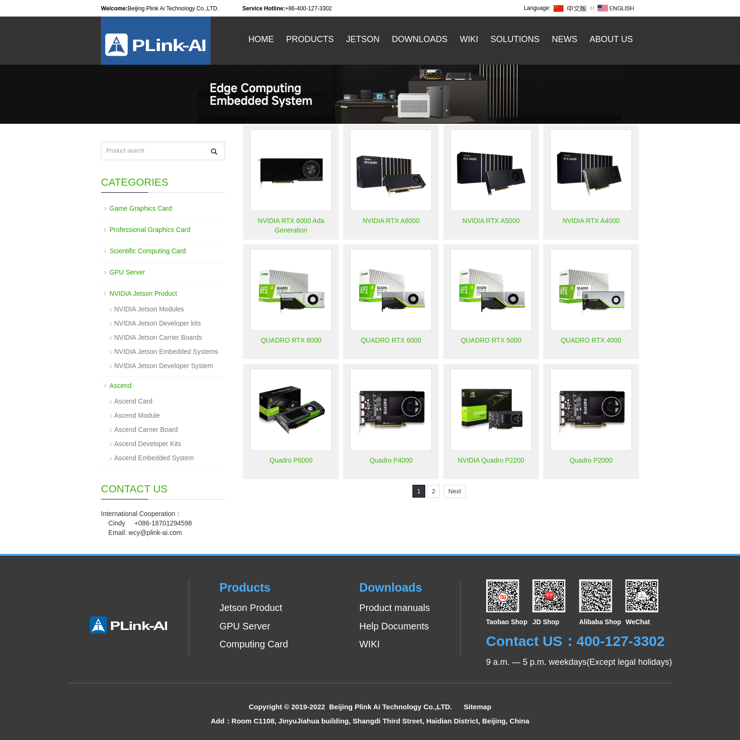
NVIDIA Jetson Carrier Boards (158, 337)
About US (611, 39)
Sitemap (477, 707)
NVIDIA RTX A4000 (591, 220)
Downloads (419, 39)
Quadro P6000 (290, 460)
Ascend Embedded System (154, 458)
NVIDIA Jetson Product (143, 293)
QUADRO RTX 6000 (391, 340)
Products (310, 39)
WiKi (469, 39)
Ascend (120, 385)
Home (261, 39)
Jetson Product (250, 607)
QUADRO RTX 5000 (491, 340)
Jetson (362, 39)
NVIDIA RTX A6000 (391, 220)
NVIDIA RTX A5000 (491, 220)
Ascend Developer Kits (147, 443)
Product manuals (394, 607)
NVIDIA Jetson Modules (149, 309)
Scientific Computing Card (147, 251)
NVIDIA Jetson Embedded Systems (166, 351)
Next (454, 491)
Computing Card (253, 644)
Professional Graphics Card (149, 229)
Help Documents (394, 626)
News (564, 39)
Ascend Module (137, 415)
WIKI (369, 644)
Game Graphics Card (140, 208)
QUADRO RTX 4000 (591, 340)
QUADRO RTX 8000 (291, 340)
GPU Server (127, 272)
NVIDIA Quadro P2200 (491, 460)
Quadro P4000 (391, 460)
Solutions (514, 39)
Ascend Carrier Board (146, 429)
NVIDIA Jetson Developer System (163, 366)
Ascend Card (133, 401)
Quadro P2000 (591, 460)
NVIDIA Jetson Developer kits (157, 323)
